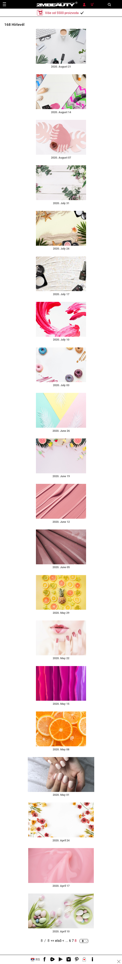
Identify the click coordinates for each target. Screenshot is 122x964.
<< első (56, 941)
